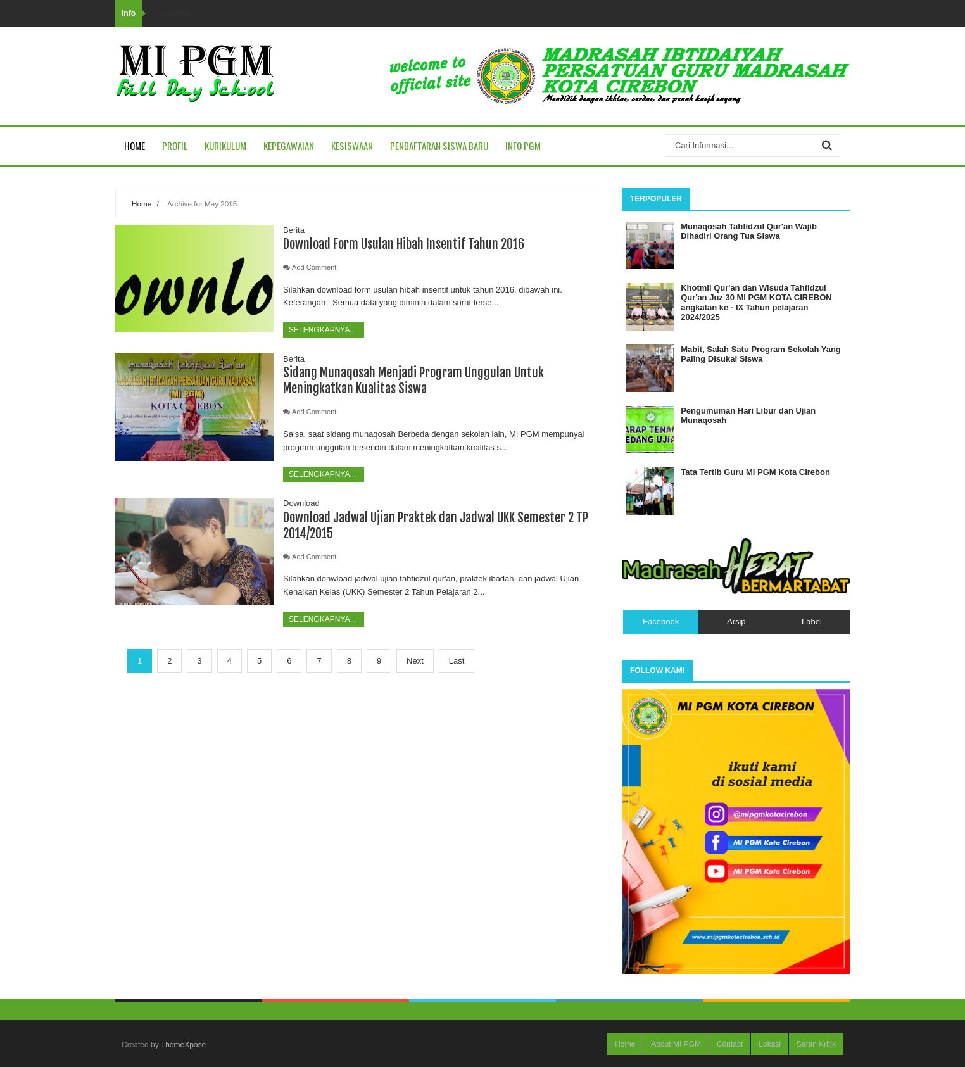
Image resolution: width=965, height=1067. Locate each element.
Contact (730, 1044)
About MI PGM (676, 1044)
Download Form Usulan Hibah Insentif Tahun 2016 (403, 244)
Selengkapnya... (323, 329)
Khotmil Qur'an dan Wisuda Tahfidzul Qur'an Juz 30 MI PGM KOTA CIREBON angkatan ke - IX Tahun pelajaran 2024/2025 (756, 302)
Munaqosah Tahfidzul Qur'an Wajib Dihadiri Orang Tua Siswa (749, 231)
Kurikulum (225, 146)
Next (415, 661)
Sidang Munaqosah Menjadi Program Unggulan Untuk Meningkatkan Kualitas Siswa (413, 380)
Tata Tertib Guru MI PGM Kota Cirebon (755, 472)
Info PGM (523, 146)
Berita (294, 230)
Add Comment (314, 267)
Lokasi (770, 1044)
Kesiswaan (352, 146)
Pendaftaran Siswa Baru (439, 146)
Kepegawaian (288, 146)
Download (301, 503)
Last (457, 661)
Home (134, 146)
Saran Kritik (816, 1044)
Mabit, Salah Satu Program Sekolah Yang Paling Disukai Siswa (761, 354)
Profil (174, 146)
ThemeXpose (183, 1044)
